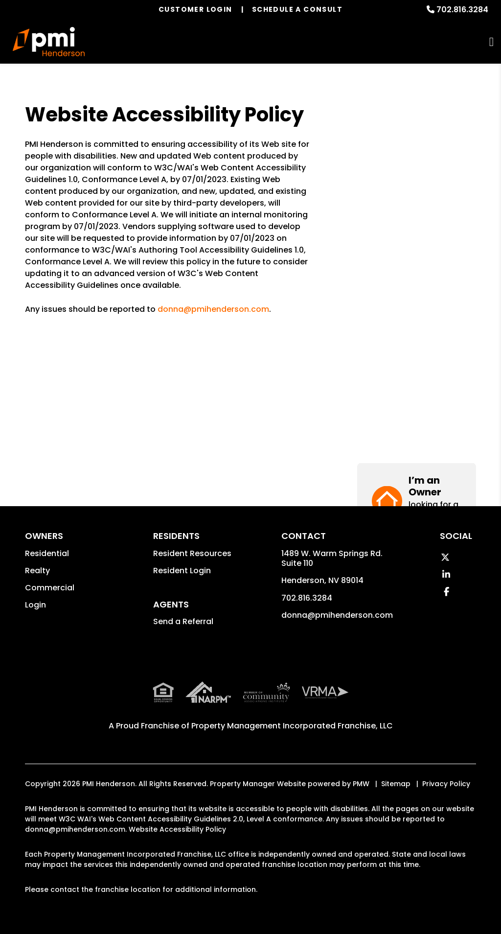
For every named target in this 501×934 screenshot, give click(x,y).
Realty (37, 570)
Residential (47, 553)
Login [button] (35, 604)
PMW (361, 784)
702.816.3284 (462, 9)
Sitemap (395, 784)
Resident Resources (192, 553)
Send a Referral (183, 621)
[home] (49, 41)
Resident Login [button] (182, 570)
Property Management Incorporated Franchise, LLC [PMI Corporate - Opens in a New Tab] (292, 725)
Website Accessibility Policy (177, 829)
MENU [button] (491, 42)
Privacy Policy (446, 784)
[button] (416, 141)
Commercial (49, 587)
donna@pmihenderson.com (213, 309)
